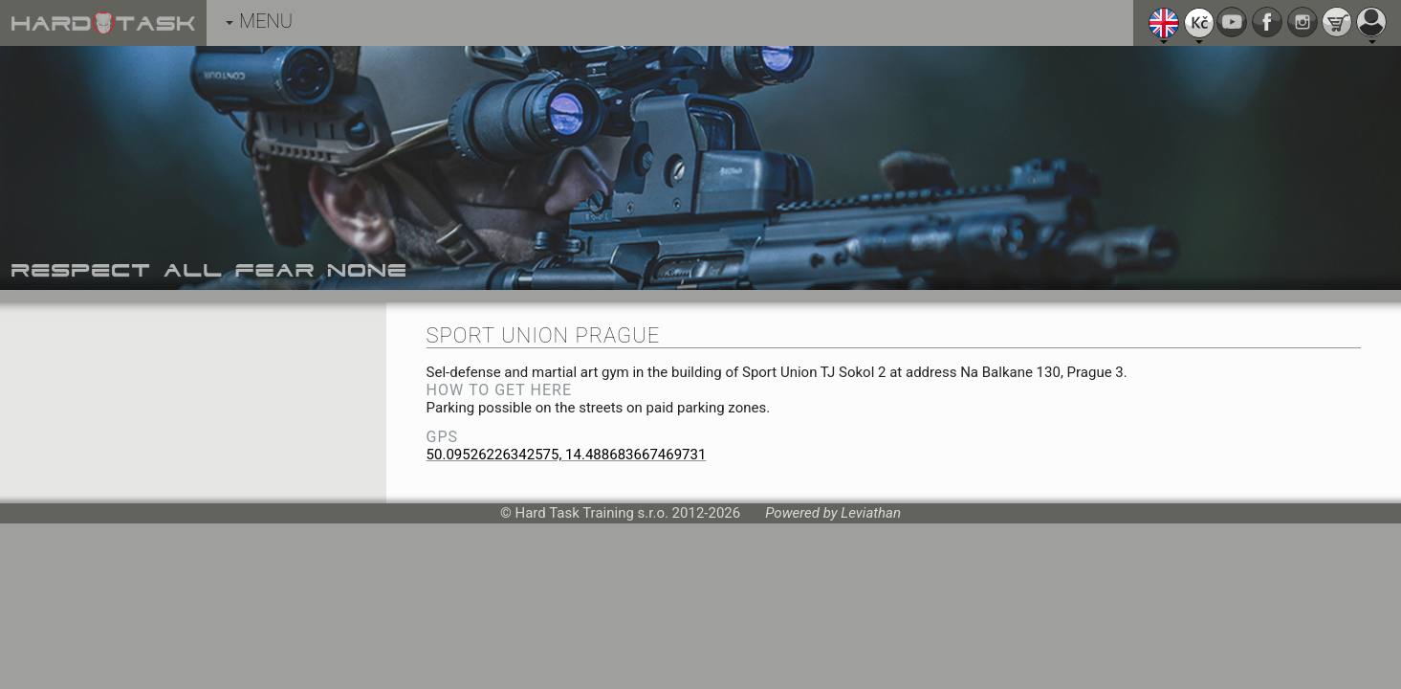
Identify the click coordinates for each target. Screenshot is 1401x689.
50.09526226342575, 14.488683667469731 (567, 454)
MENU (259, 21)
